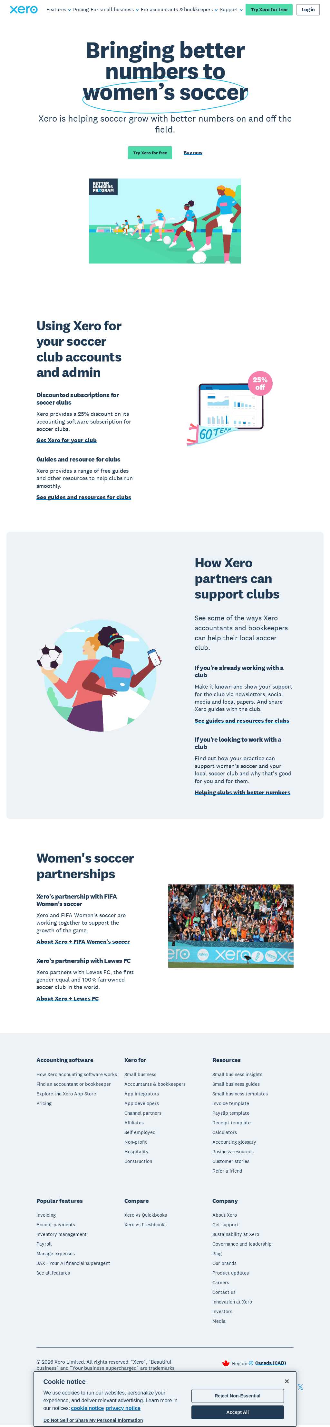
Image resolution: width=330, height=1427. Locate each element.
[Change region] (267, 1365)
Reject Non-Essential (237, 1395)
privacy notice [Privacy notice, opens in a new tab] (123, 1408)
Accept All (238, 1412)
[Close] (287, 1381)
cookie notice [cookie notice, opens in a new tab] (87, 1408)
